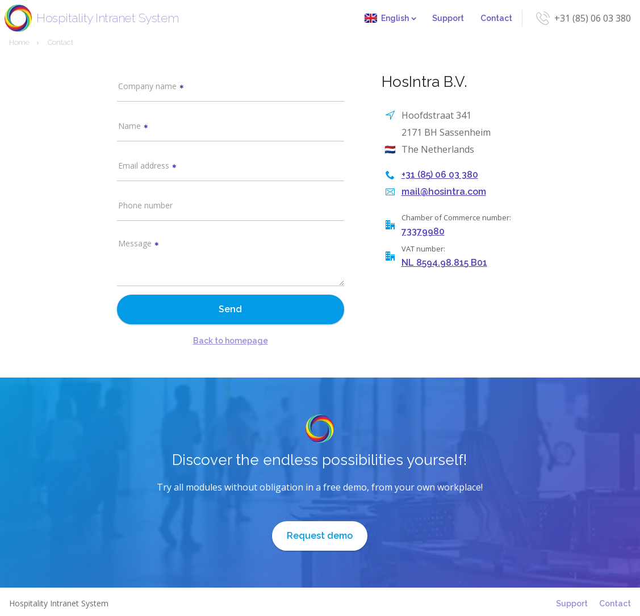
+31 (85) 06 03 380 (592, 18)
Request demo (320, 535)
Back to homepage (230, 340)
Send (230, 309)
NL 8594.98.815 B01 (444, 262)
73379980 (423, 231)
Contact (496, 18)
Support (448, 18)
